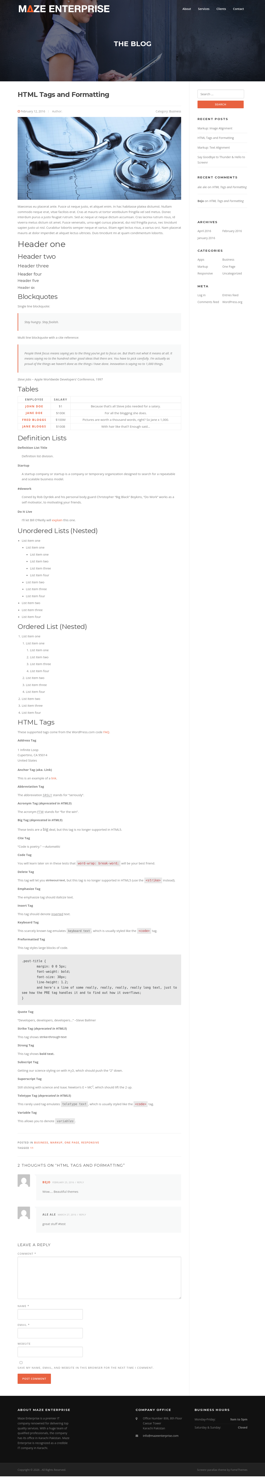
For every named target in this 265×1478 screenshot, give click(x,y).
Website (24, 1345)
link (54, 780)
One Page (72, 1144)
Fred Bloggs (34, 421)
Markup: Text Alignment (214, 150)
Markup (56, 1144)
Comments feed (208, 304)
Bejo (46, 1184)
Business (175, 113)
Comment (27, 1255)
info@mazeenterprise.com (160, 1437)
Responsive (90, 1144)
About (187, 9)
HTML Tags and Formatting (216, 140)
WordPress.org (232, 304)
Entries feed (230, 297)
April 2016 (204, 233)
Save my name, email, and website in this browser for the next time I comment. (86, 1369)
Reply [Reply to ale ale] (82, 1216)
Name (23, 1307)
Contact (238, 9)
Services (204, 9)
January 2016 (206, 240)
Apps (201, 262)
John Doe (34, 408)
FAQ (106, 734)
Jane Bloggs (34, 428)
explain (57, 522)
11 (32, 1149)
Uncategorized (232, 276)
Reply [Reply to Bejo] (80, 1184)
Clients (221, 9)
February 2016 (232, 233)
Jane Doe (34, 415)
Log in (202, 297)
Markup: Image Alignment (215, 130)
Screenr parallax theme (211, 1471)
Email (24, 1326)
